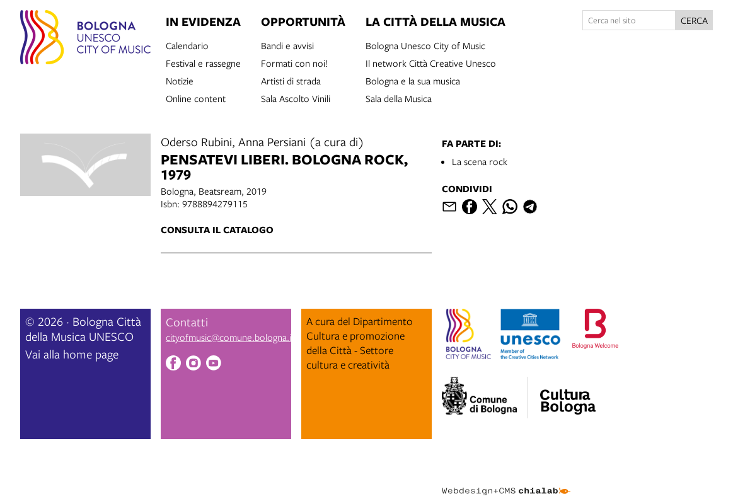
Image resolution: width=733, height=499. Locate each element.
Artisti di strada (291, 80)
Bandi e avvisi (287, 44)
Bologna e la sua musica (413, 80)
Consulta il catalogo (217, 229)
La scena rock (479, 161)
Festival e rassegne (203, 62)
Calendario (187, 44)
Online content (196, 97)
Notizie (179, 80)
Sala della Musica (399, 97)
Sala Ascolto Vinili (295, 97)
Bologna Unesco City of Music (425, 44)
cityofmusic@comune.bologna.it (230, 337)
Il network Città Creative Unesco (431, 62)
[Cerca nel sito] (629, 20)
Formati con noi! (294, 62)
